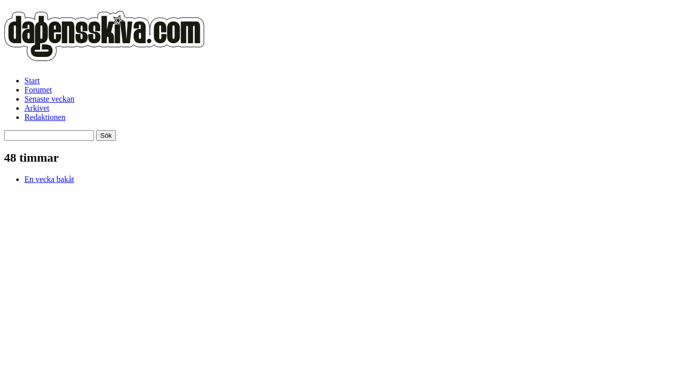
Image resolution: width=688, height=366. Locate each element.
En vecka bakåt (49, 179)
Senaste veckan (49, 99)
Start (32, 80)
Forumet (38, 89)
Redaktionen (45, 117)
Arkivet (36, 108)
